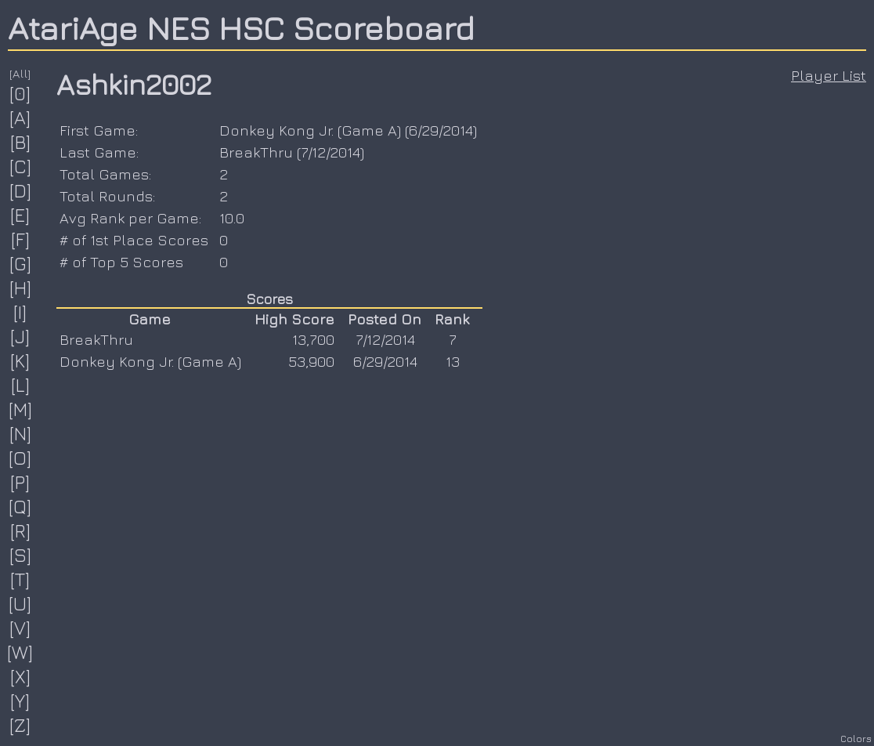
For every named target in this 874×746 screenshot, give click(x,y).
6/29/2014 (441, 130)
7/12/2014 (330, 152)
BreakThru (256, 152)
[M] (20, 409)
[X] (21, 676)
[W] (20, 652)
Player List (828, 75)
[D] (20, 190)
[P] (20, 482)
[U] (20, 603)
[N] (20, 433)
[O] (20, 458)
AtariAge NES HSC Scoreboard (241, 27)
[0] (20, 93)
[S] (20, 555)
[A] (20, 118)
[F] (21, 239)
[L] (21, 385)
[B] (21, 142)
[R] (21, 530)
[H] (20, 288)
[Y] (20, 701)
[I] (20, 312)
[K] (20, 360)
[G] (20, 263)
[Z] (20, 725)
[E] (20, 215)
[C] (20, 166)
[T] (20, 579)
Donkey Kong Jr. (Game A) (310, 130)
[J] (20, 336)
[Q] (20, 506)
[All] (20, 73)
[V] (20, 628)
